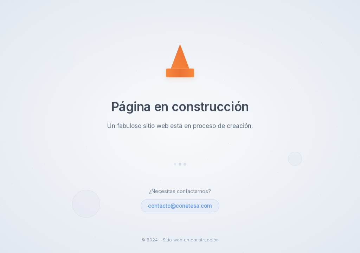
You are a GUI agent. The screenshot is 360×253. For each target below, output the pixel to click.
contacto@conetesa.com (180, 206)
